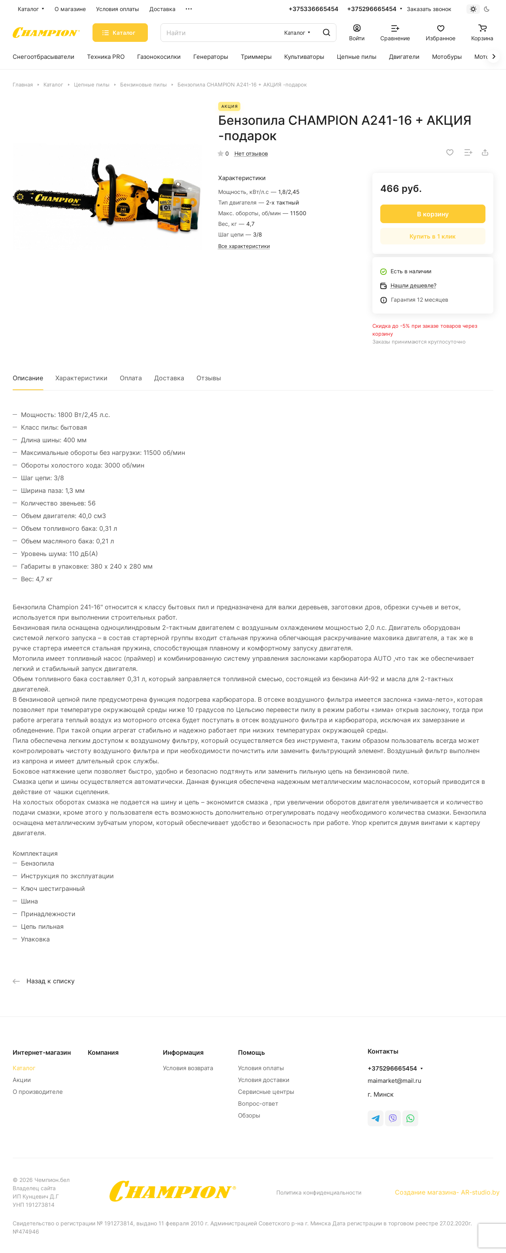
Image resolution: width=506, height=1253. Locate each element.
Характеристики (81, 378)
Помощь (251, 1052)
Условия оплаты (261, 1068)
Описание (28, 378)
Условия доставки (263, 1080)
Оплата (131, 378)
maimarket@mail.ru (394, 1080)
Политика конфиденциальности (318, 1192)
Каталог (24, 1068)
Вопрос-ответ (258, 1103)
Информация (183, 1052)
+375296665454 (371, 9)
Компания (103, 1052)
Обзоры (249, 1115)
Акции (22, 1080)
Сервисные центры (266, 1091)
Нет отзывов (251, 153)
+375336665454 (313, 9)
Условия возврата (188, 1068)
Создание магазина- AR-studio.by (447, 1192)
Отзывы (208, 378)
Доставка (169, 378)
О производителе (38, 1091)
